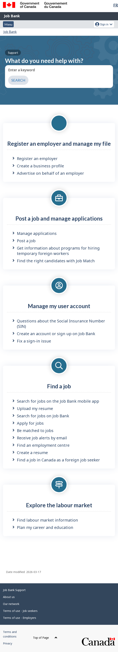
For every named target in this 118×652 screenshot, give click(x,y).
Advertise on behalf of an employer (50, 173)
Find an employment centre (43, 445)
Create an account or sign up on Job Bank (56, 333)
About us (9, 597)
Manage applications (37, 233)
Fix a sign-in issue (34, 341)
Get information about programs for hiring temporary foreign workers (58, 250)
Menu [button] (8, 24)
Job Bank (12, 16)
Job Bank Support (14, 590)
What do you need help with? (44, 57)
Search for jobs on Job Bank (43, 416)
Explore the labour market (59, 505)
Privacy (7, 643)
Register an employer (37, 158)
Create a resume (32, 452)
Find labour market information (47, 520)
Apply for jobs (30, 423)
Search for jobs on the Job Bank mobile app (58, 401)
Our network (11, 604)
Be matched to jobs (35, 430)
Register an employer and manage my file (59, 143)
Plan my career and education (45, 527)
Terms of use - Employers (19, 618)
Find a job (59, 386)
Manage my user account (59, 306)
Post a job (26, 240)
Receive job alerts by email (42, 438)
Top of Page (45, 637)
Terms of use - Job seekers (20, 611)
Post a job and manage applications (59, 218)
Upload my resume (35, 408)
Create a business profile (40, 166)
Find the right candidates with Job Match (56, 260)
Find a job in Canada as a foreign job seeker (58, 460)
